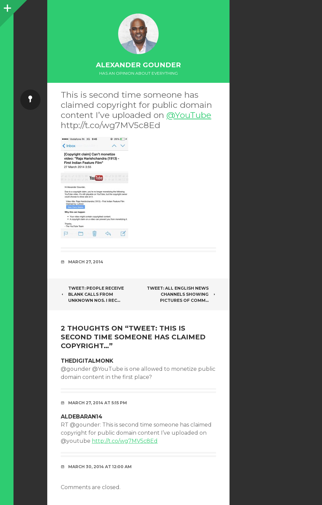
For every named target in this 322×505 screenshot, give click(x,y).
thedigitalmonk (87, 361)
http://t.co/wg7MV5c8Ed (125, 441)
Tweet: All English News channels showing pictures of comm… (181, 294)
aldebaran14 (81, 416)
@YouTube (188, 115)
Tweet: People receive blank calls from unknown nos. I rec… (92, 294)
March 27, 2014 (85, 261)
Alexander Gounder (138, 65)
